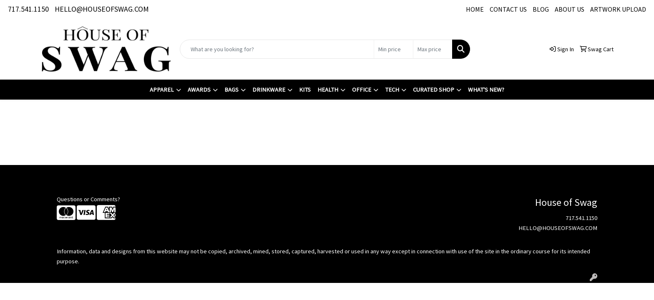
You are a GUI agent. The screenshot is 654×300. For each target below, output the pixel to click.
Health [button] (327, 89)
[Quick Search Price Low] (393, 49)
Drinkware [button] (268, 89)
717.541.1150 (28, 9)
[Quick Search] (277, 49)
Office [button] (361, 89)
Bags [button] (231, 89)
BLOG (541, 9)
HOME (475, 9)
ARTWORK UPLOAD (618, 9)
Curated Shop (433, 89)
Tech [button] (392, 89)
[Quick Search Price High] (433, 49)
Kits (305, 89)
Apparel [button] (162, 89)
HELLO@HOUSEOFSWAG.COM (102, 9)
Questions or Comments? (88, 199)
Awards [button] (199, 89)
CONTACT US (508, 9)
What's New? (486, 89)
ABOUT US (569, 9)
